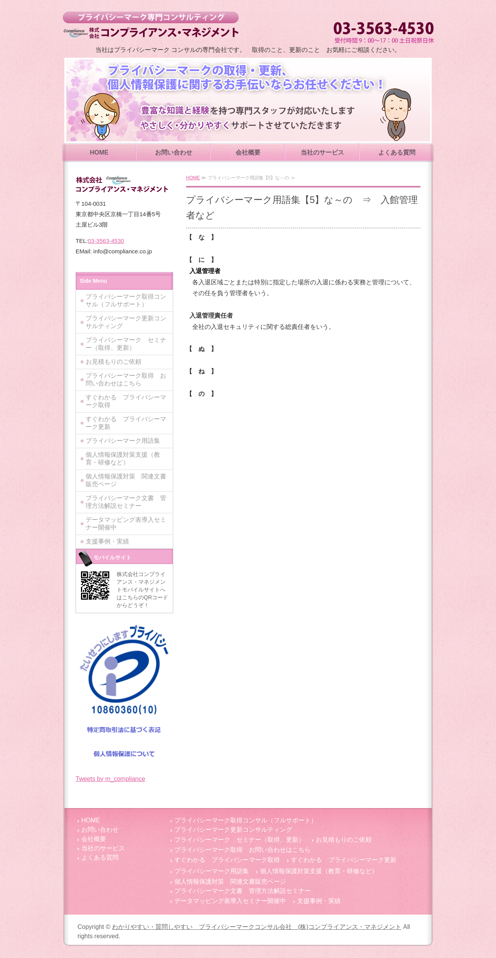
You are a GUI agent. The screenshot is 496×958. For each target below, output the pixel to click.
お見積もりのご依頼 (113, 361)
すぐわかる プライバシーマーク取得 (126, 401)
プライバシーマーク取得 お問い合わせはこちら (126, 379)
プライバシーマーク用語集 (123, 440)
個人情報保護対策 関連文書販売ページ (126, 480)
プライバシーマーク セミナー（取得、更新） (126, 344)
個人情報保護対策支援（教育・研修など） (123, 458)
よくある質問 (396, 152)
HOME (99, 152)
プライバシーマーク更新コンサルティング (126, 322)
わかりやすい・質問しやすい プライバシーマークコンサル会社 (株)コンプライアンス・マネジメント (150, 25)
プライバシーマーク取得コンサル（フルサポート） (126, 300)
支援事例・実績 (107, 541)
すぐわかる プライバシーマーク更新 (126, 423)
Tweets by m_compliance (110, 779)
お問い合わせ (173, 152)
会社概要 (248, 152)
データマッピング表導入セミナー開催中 (126, 523)
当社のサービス (322, 152)
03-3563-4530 (106, 240)
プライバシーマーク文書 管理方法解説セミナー (126, 502)
